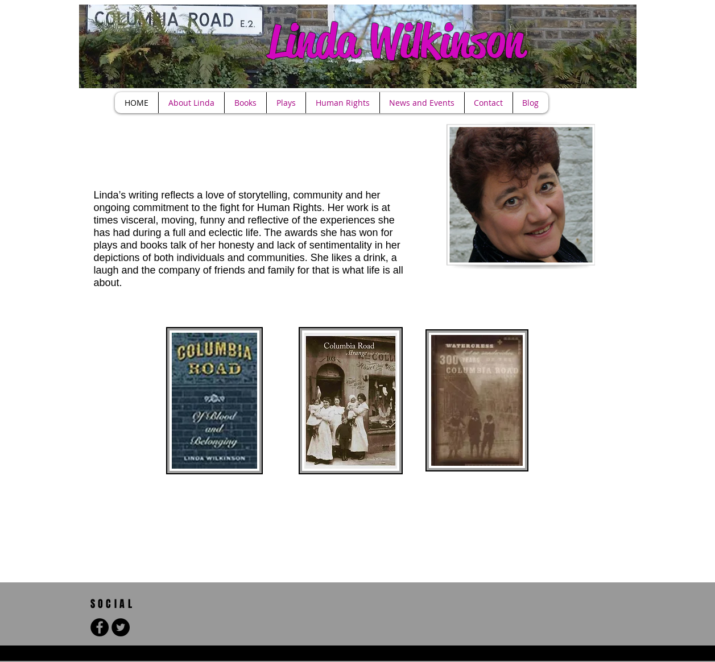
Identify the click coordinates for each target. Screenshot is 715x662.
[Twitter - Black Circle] (120, 627)
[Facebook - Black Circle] (99, 627)
